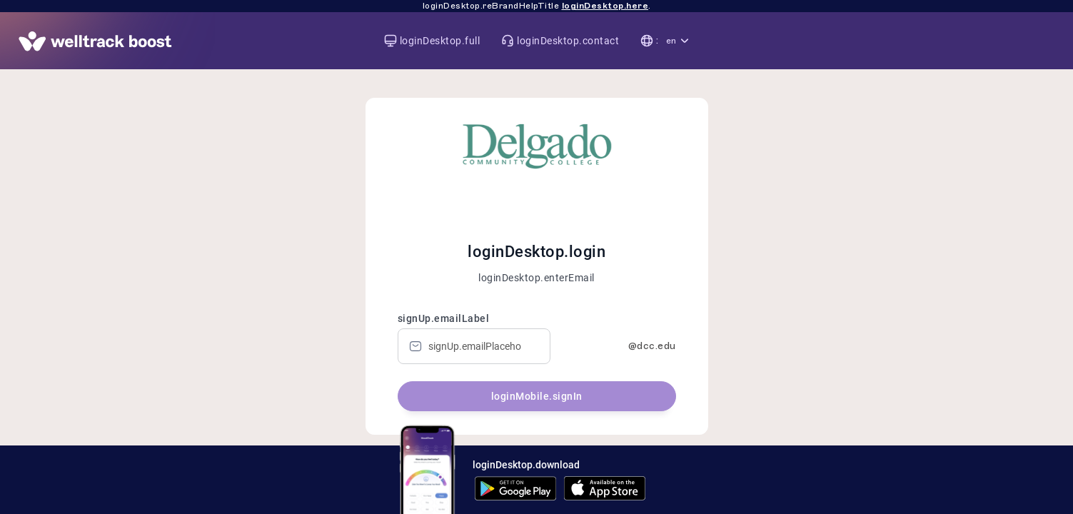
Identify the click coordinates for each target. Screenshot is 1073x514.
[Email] (474, 346)
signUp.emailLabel (444, 318)
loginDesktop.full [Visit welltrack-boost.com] (440, 41)
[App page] (95, 41)
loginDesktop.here (605, 6)
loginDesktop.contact (568, 41)
